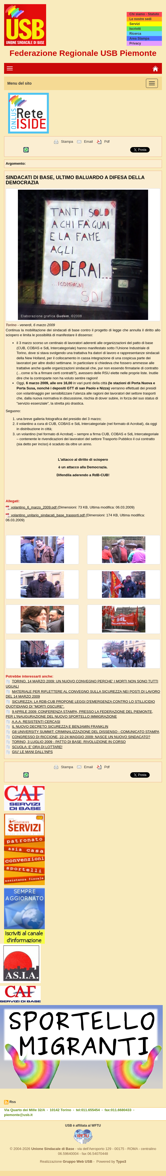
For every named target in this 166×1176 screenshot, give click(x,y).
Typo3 (121, 1161)
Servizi (134, 24)
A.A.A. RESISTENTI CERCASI (36, 722)
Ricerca (135, 34)
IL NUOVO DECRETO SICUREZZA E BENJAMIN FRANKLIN (60, 726)
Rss (12, 1102)
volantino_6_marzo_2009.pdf (34, 507)
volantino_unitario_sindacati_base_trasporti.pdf (48, 515)
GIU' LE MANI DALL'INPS (32, 752)
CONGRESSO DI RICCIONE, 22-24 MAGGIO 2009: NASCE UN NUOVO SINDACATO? (81, 737)
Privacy (135, 43)
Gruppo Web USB (77, 1161)
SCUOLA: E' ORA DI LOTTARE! (37, 747)
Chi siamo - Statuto (144, 14)
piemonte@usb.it (18, 1115)
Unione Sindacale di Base (52, 1149)
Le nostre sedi (140, 19)
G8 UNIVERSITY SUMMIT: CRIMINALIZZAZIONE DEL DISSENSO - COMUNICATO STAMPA (85, 732)
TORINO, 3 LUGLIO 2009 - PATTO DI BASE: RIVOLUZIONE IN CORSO (69, 742)
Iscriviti (135, 29)
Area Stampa (139, 38)
